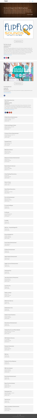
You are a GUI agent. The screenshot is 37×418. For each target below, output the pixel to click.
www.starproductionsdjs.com (9, 109)
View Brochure (18, 41)
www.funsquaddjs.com (7, 92)
